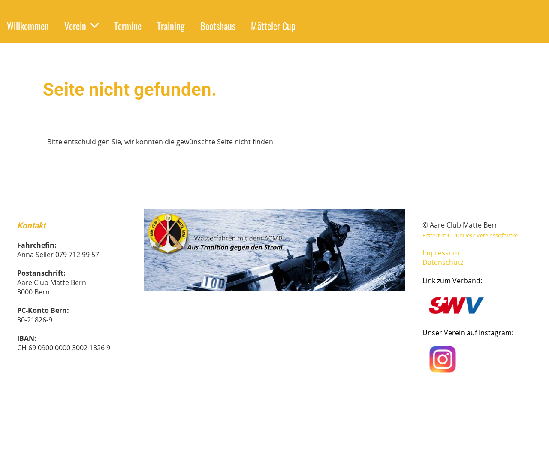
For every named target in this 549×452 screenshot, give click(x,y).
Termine (128, 26)
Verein (81, 26)
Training (171, 26)
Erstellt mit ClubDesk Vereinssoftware (470, 235)
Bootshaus (217, 26)
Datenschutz (442, 262)
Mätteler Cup (273, 26)
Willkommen (28, 26)
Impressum (440, 253)
